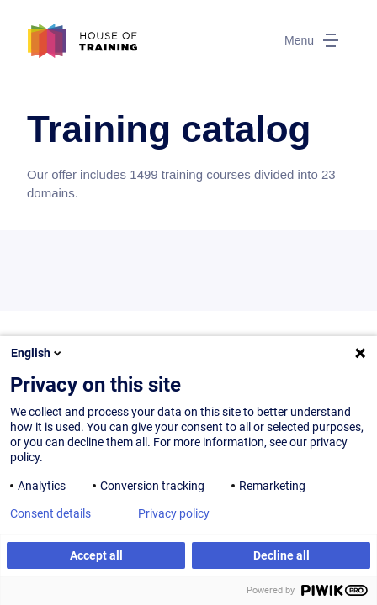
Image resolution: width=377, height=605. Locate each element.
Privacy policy (174, 513)
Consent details (50, 513)
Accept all (96, 555)
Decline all (281, 555)
